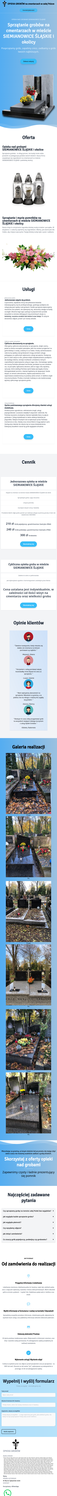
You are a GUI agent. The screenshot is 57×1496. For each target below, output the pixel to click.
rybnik (22, 1458)
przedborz (49, 1473)
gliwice (19, 1458)
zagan (5, 1465)
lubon (28, 1463)
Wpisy (5, 1476)
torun (27, 1457)
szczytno (28, 1469)
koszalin (39, 1458)
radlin (5, 1472)
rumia (39, 1463)
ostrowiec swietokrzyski (14, 1466)
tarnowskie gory (19, 1470)
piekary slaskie (27, 1470)
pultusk (16, 1473)
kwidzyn (52, 1463)
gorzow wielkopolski (44, 1458)
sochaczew (36, 1472)
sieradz (5, 1461)
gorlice (42, 1465)
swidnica (21, 1462)
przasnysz (39, 1473)
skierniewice (48, 1461)
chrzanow (26, 1465)
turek (16, 1463)
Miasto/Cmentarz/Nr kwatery (11, 1401)
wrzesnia (25, 1463)
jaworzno (5, 1458)
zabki (39, 1472)
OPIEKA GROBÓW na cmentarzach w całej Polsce (31, 3)
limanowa (8, 1466)
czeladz (15, 1471)
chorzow (16, 1458)
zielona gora (33, 1457)
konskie (31, 1466)
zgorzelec (38, 1462)
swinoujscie (33, 1464)
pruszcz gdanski (12, 1464)
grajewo (10, 1469)
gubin (11, 1465)
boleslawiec (25, 1462)
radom (28, 1458)
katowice (4, 1457)
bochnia (35, 1465)
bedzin (23, 1470)
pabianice (41, 1461)
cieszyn (12, 1471)
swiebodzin (8, 1465)
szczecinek (44, 1464)
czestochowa (50, 1458)
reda (16, 1464)
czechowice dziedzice (7, 1471)
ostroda (19, 1469)
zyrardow (23, 1472)
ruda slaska (39, 1469)
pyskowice (50, 1471)
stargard (36, 1464)
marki (51, 1472)
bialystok (50, 1457)
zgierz (45, 1461)
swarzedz (31, 1463)
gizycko (22, 1469)
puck (22, 1464)
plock (7, 1472)
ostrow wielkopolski (7, 1463)
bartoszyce (32, 1469)
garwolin (42, 1473)
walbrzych (13, 1462)
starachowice (21, 1466)
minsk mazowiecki (28, 1472)
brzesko (5, 1466)
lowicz (10, 1462)
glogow (18, 1462)
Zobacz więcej (28, 61)
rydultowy (44, 1471)
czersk (24, 1464)
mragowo (35, 1469)
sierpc (22, 1473)
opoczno (24, 1458)
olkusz (33, 1465)
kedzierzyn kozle (24, 1461)
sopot (14, 1457)
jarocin (22, 1463)
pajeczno (45, 1473)
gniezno (33, 1458)
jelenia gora (37, 1457)
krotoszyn (19, 1463)
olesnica (28, 1462)
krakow (25, 1457)
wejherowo (42, 1463)
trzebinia (47, 1465)
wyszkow (13, 1473)
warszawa (8, 1457)
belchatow (11, 1461)
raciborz (31, 1470)
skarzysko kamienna (26, 1466)
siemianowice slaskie (11, 1470)
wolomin (33, 1472)
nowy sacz (19, 1461)
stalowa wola (49, 1466)
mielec (42, 1466)
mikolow (46, 1470)
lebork (8, 1464)
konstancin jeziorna (33, 1473)
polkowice (45, 1462)
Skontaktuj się (28, 544)
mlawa (42, 1472)
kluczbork (8, 1461)
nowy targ (29, 1465)
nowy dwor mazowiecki (7, 1473)
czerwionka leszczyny (27, 1471)
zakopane (41, 1457)
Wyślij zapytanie (9, 1431)
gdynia (12, 1457)
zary (52, 1464)
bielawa (42, 1462)
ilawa (17, 1469)
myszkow (21, 1471)
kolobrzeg (40, 1464)
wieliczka (38, 1465)
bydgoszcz (13, 1458)
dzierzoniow (35, 1462)
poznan (47, 1457)
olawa (31, 1462)
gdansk (44, 1457)
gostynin (19, 1473)
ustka (27, 1464)
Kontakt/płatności (28, 10)
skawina (44, 1465)
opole (30, 1457)
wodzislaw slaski (41, 1470)
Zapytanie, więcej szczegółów (11, 1411)
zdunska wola (6, 1462)
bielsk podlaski (6, 1469)
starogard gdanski (47, 1463)
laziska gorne (40, 1471)
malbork (5, 1464)
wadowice (51, 1465)
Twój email (5, 1391)
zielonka (28, 1473)
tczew (37, 1463)
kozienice (25, 1473)
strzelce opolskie (37, 1461)
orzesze (36, 1471)
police (47, 1464)
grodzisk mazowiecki (46, 1472)
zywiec (18, 1471)
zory (15, 1470)
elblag (13, 1469)
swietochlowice (35, 1470)
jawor (48, 1462)
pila (50, 1462)
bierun (47, 1471)
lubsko (13, 1465)
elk (14, 1469)
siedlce (9, 1472)
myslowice (5, 1470)
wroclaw (22, 1457)
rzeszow (39, 1466)
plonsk (52, 1473)
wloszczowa (35, 1466)
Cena (28, 329)
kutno (51, 1461)
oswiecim (22, 1465)
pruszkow (12, 1472)
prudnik (32, 1461)
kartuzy (29, 1464)
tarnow (19, 1465)
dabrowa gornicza (44, 1469)
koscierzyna (19, 1464)
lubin (16, 1462)
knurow (49, 1470)
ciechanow (20, 1472)
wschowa (16, 1465)
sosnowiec (9, 1458)
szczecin (16, 1457)
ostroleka (16, 1472)
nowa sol (49, 1464)
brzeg (30, 1461)
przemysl (45, 1466)
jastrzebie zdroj (50, 1469)
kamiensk (15, 1461)
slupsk (34, 1463)
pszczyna (32, 1471)
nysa (28, 1461)
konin (12, 1463)
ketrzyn (25, 1469)
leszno (14, 1463)
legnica (30, 1458)
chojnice (36, 1458)
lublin (19, 1457)
